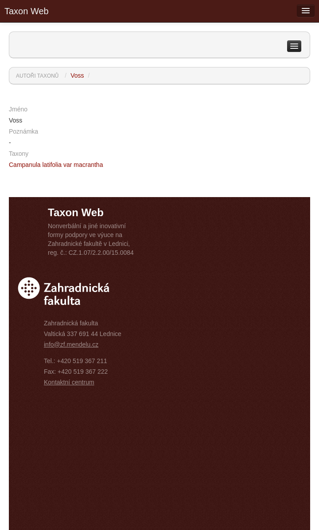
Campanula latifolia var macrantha (56, 164)
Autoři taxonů (37, 76)
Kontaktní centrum (69, 382)
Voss (77, 75)
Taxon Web (26, 11)
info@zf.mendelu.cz (71, 344)
